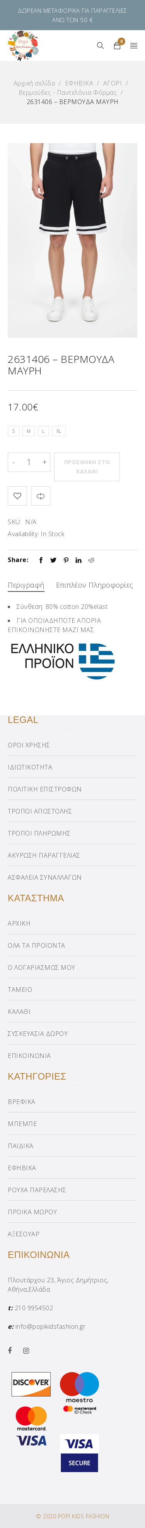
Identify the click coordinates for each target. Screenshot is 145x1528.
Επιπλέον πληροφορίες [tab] (94, 585)
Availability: (23, 534)
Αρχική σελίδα (34, 83)
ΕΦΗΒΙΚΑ (79, 83)
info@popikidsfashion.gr (50, 1326)
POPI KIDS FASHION (83, 1516)
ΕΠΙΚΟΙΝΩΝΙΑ (29, 1055)
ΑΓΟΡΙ (112, 83)
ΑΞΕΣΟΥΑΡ (23, 1234)
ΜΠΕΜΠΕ (22, 1124)
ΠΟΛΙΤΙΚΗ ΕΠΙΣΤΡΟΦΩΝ (45, 789)
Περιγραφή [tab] (26, 585)
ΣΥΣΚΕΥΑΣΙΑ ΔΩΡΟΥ (38, 1033)
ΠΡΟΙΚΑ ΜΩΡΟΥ (32, 1212)
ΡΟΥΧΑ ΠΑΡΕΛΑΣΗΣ (37, 1190)
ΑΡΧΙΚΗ (19, 923)
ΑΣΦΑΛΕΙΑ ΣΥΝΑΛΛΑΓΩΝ (45, 877)
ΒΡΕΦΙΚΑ (22, 1101)
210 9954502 (34, 1308)
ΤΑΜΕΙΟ (20, 989)
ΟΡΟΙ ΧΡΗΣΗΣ (29, 745)
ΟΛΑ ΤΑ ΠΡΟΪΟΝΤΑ (36, 945)
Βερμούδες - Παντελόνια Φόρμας (68, 92)
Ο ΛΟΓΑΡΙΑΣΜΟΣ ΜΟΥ (41, 967)
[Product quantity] (29, 462)
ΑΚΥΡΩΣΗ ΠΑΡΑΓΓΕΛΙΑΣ (44, 855)
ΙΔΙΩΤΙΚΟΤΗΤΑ (30, 767)
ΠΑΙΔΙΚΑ (21, 1146)
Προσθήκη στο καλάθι (87, 466)
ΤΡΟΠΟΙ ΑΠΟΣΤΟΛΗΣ (40, 811)
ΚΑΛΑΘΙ (19, 1011)
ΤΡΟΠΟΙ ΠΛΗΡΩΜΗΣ (39, 833)
